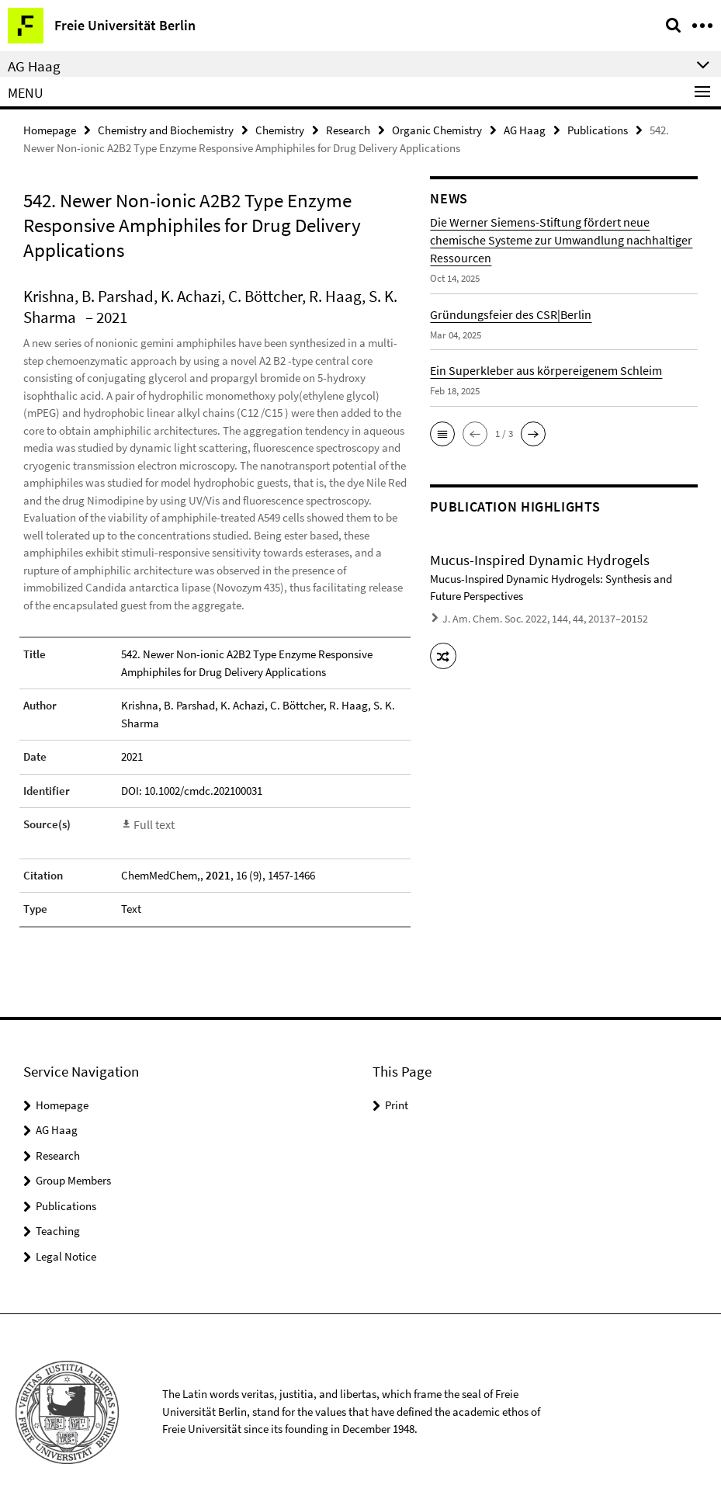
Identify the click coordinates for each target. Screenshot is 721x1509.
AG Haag (525, 129)
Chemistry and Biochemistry (166, 129)
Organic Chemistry (437, 129)
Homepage (49, 129)
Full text (152, 823)
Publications (597, 129)
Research (348, 129)
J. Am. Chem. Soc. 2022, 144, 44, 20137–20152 (534, 617)
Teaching (58, 1229)
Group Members (73, 1178)
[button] (442, 433)
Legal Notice (66, 1254)
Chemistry (279, 129)
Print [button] (396, 1103)
